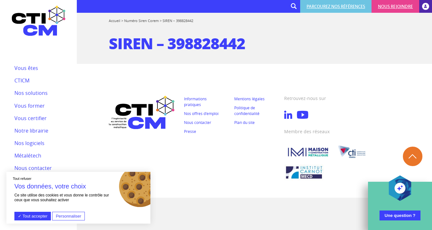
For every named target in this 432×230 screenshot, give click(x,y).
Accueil (114, 20)
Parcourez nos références (336, 6)
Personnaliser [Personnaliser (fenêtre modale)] (68, 216)
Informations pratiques (195, 101)
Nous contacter (197, 122)
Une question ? (400, 215)
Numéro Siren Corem (141, 20)
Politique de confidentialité (247, 110)
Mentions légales (249, 98)
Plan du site (244, 122)
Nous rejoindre (395, 6)
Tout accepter (32, 216)
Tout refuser (22, 178)
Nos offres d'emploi (201, 113)
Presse (190, 131)
